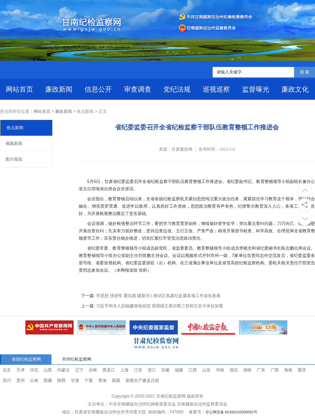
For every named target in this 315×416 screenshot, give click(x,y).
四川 (7, 380)
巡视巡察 (216, 89)
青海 (102, 380)
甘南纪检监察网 (171, 396)
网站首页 (19, 89)
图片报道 (14, 159)
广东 (261, 370)
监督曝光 (255, 89)
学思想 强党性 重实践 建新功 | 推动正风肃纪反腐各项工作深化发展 (158, 295)
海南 (288, 370)
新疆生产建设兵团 (142, 380)
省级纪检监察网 (26, 359)
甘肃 (75, 380)
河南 (220, 370)
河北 (34, 370)
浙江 (152, 370)
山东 (206, 370)
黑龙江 (108, 370)
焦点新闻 (15, 127)
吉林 (93, 370)
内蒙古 (63, 370)
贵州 (20, 380)
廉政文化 (295, 89)
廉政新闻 (58, 89)
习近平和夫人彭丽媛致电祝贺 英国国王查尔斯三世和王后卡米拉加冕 (159, 306)
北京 (7, 370)
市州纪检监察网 (76, 359)
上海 (124, 370)
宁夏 (89, 380)
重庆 (302, 370)
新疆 (116, 380)
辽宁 (79, 370)
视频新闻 (14, 143)
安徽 (165, 370)
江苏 (138, 370)
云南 (34, 380)
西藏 (48, 380)
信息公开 (98, 89)
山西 (48, 370)
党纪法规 (177, 89)
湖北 (233, 370)
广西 (274, 370)
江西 (192, 370)
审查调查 (137, 89)
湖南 (247, 370)
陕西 (61, 380)
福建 (179, 370)
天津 (20, 370)
